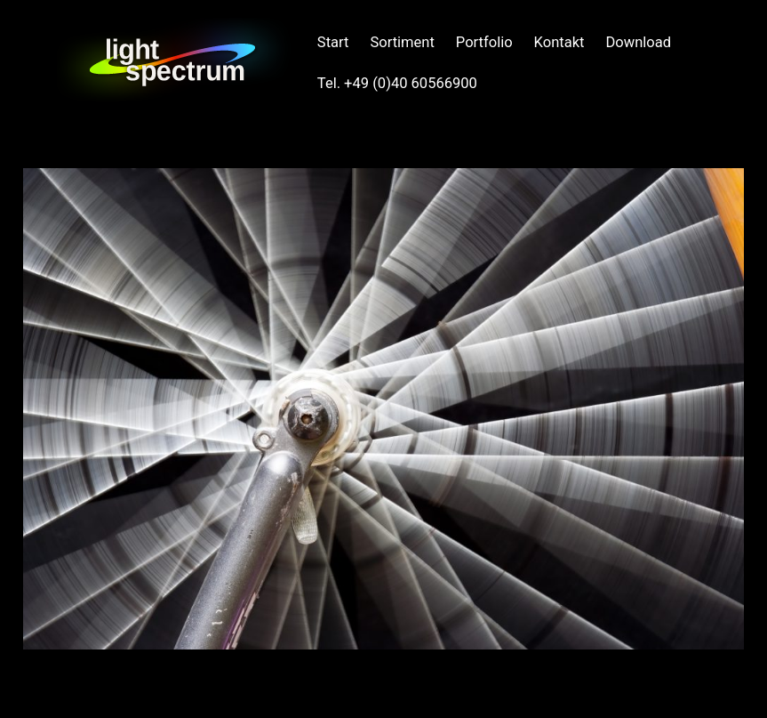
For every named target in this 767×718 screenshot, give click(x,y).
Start (333, 42)
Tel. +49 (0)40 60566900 (397, 83)
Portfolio (484, 42)
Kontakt (559, 42)
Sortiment (402, 42)
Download (638, 42)
